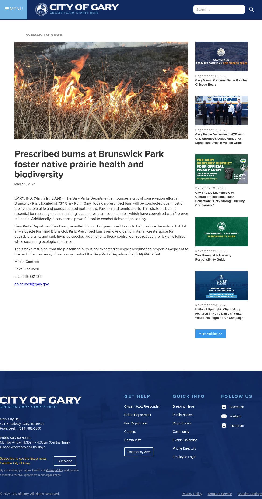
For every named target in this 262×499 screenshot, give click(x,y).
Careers (130, 432)
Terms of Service (220, 494)
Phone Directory (184, 448)
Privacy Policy (192, 494)
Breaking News (184, 406)
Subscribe (65, 461)
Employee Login (184, 457)
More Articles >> (210, 334)
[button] (13, 9)
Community (132, 440)
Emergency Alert (139, 452)
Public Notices (183, 415)
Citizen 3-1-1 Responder (142, 406)
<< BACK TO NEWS (44, 35)
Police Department (137, 415)
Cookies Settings (250, 494)
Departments (182, 423)
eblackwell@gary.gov (31, 284)
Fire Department (136, 423)
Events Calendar (185, 440)
